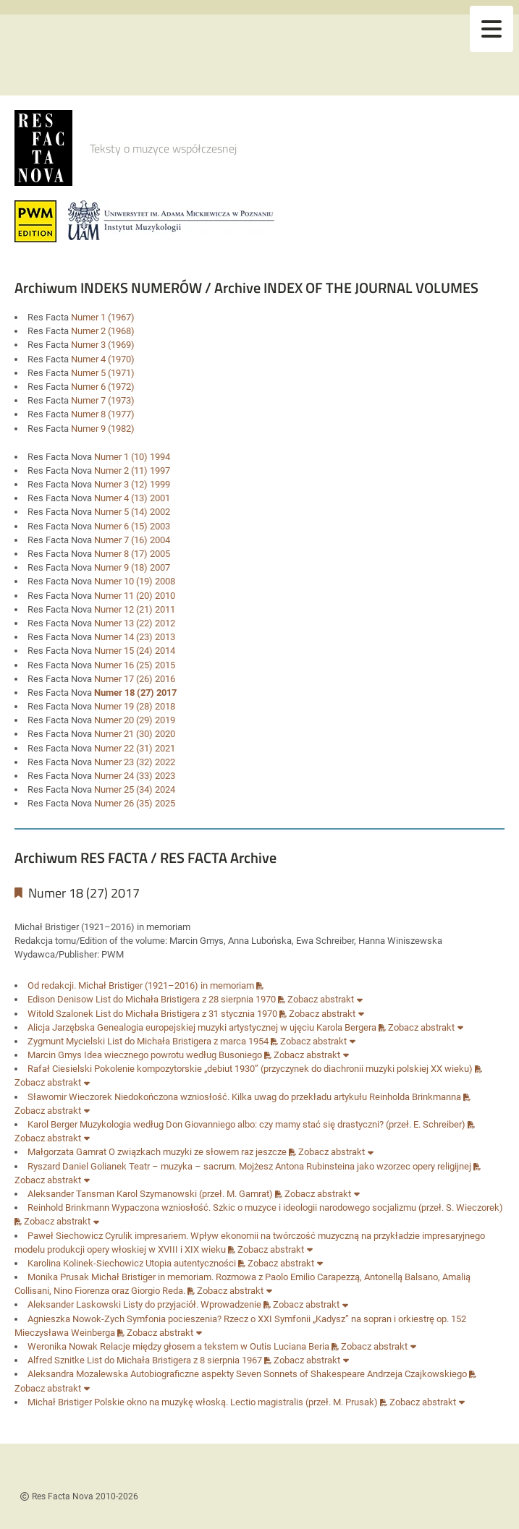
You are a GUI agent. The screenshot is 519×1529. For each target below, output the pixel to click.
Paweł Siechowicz (65, 1235)
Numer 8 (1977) (103, 414)
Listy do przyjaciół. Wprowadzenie (197, 1304)
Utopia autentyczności (195, 1263)
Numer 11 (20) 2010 (134, 595)
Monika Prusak (58, 1277)
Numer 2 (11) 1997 (132, 470)
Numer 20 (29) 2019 (134, 720)
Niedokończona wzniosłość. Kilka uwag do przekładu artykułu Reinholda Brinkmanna (292, 1096)
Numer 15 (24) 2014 (134, 650)
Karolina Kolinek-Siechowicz (85, 1263)
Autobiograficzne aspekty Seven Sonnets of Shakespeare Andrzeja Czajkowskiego (303, 1373)
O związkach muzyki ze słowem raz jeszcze (202, 1151)
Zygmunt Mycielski (66, 1041)
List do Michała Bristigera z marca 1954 (192, 1041)
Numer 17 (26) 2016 (134, 678)
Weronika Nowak (63, 1346)
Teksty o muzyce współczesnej (163, 148)
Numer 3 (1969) (103, 344)
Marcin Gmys (55, 1054)
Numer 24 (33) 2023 (134, 775)
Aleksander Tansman (71, 1193)
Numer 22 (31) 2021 (134, 748)
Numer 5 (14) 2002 (132, 511)
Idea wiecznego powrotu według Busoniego (177, 1054)
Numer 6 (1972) (103, 386)
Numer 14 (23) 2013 (134, 636)
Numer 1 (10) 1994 (132, 456)
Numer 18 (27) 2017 (135, 692)
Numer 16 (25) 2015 (134, 665)
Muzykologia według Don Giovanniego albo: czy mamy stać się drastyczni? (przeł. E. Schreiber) (277, 1124)
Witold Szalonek (60, 1013)
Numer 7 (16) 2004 (132, 539)
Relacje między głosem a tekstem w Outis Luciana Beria (219, 1346)
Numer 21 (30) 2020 (134, 733)
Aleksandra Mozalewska (78, 1373)
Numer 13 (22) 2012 (134, 623)
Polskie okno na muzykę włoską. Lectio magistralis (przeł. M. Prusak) (240, 1402)
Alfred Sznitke (56, 1360)
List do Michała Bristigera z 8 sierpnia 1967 (179, 1360)
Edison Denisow (60, 999)
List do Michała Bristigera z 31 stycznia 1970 (191, 1013)
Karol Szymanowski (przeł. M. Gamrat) (199, 1193)
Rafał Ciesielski (60, 1068)
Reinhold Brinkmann (68, 1207)
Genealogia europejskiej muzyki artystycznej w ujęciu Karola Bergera (241, 1027)
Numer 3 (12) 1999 (132, 484)
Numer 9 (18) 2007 (132, 567)
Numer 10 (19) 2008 (134, 581)
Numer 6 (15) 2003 (132, 526)
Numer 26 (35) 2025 (134, 803)
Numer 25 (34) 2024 (134, 789)
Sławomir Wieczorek (70, 1096)
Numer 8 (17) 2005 (132, 553)
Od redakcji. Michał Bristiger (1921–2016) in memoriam (145, 985)
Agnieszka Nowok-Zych (76, 1318)
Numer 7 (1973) (103, 400)
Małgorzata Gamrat (67, 1151)
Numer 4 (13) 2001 (132, 498)
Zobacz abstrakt (325, 999)
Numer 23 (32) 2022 (134, 762)
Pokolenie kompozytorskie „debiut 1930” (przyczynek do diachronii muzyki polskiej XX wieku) (288, 1068)
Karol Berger (52, 1124)
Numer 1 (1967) (103, 317)
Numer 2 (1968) (103, 330)
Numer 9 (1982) (103, 428)
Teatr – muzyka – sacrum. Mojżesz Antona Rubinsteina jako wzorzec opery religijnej (305, 1166)
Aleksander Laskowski (74, 1304)
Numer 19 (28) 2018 (134, 706)
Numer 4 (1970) (103, 359)
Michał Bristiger (60, 1402)
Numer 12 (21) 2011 (134, 609)
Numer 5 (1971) (103, 372)
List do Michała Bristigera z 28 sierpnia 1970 (190, 999)
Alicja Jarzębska (61, 1027)
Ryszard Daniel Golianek (77, 1166)
